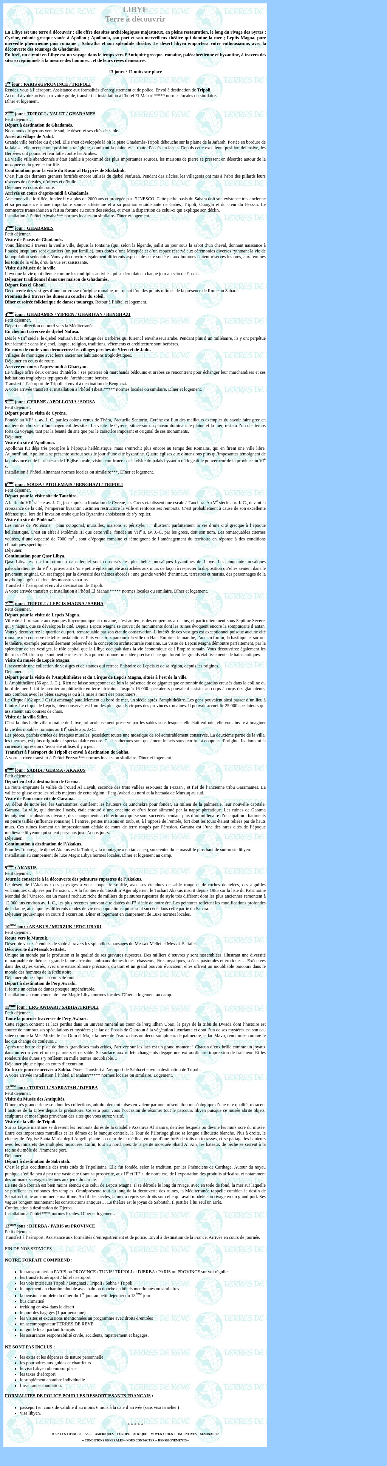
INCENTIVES (188, 1434)
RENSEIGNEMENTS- (172, 1440)
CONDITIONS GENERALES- (105, 1440)
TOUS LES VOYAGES (66, 1434)
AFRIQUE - (141, 1434)
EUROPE (123, 1434)
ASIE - (88, 1434)
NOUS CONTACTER (140, 1440)
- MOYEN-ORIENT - (163, 1434)
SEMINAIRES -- (211, 1434)
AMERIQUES (104, 1434)
